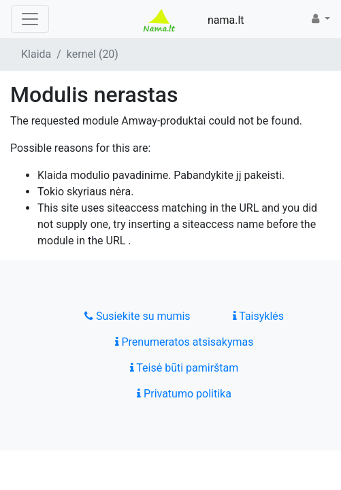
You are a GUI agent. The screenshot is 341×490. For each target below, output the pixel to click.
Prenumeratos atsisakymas (184, 342)
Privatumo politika (184, 393)
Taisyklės (258, 316)
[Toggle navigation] (30, 19)
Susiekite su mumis (137, 316)
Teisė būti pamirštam (184, 367)
